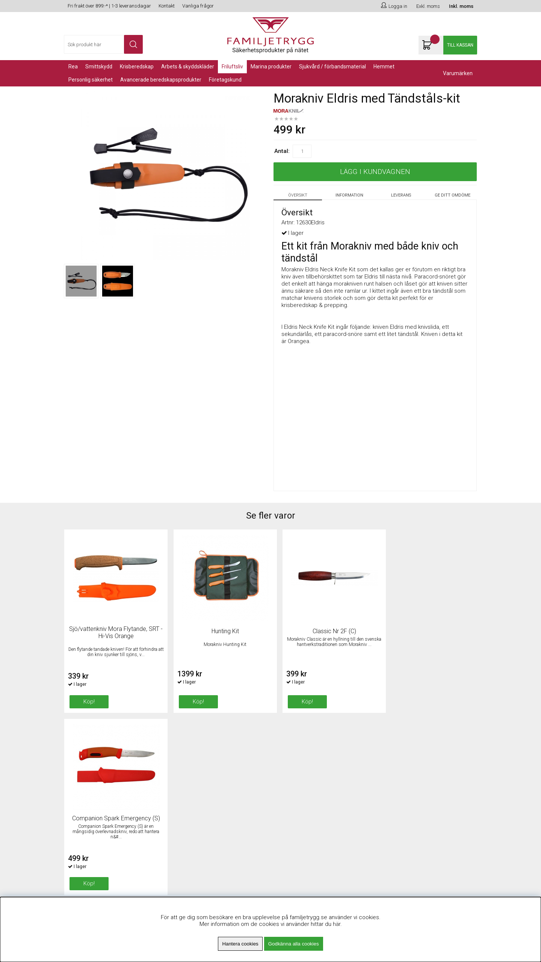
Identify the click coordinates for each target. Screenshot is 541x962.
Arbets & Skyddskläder (187, 67)
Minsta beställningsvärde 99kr (206, 775)
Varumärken (458, 73)
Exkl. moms (428, 6)
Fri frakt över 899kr (192, 766)
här (336, 924)
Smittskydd (98, 67)
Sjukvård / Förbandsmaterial (332, 67)
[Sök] (103, 44)
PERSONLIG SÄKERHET (90, 80)
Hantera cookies (240, 944)
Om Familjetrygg (189, 756)
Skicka (463, 784)
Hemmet (383, 67)
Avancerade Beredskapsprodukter (160, 80)
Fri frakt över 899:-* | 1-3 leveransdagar (109, 6)
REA (73, 67)
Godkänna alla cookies (293, 944)
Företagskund (225, 80)
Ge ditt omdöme (452, 195)
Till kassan (460, 45)
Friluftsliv (232, 67)
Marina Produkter (271, 67)
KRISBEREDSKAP (137, 67)
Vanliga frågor (198, 6)
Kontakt (167, 6)
